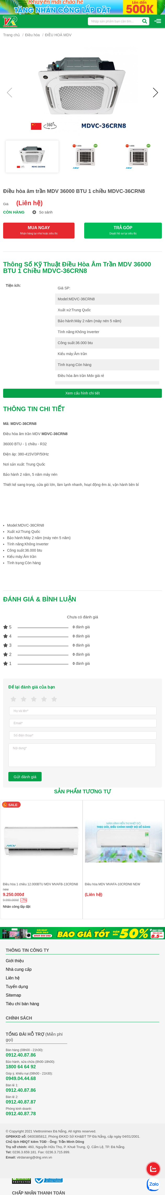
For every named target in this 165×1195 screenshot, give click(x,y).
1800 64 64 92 (21, 1066)
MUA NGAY (39, 230)
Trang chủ (11, 35)
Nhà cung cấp (19, 969)
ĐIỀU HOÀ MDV (58, 35)
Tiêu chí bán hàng (22, 1004)
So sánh (42, 212)
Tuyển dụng (17, 986)
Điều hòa (32, 35)
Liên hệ (13, 978)
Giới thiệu (15, 961)
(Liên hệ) (29, 202)
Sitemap (13, 995)
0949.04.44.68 (21, 1078)
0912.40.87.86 (21, 1055)
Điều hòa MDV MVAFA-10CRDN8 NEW (112, 884)
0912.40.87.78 (21, 1113)
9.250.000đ (13, 894)
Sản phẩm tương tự (82, 791)
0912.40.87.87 (21, 1102)
